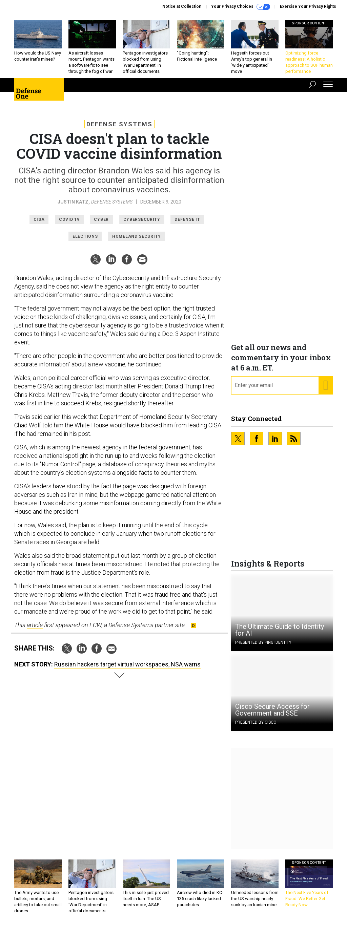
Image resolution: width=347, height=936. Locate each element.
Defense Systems (119, 129)
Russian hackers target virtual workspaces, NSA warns (127, 669)
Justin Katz (73, 207)
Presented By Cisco (256, 727)
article (35, 630)
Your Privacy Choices (240, 7)
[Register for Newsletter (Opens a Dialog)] (325, 390)
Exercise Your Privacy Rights (308, 6)
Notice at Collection (181, 6)
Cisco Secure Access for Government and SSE (272, 714)
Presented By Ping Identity (263, 647)
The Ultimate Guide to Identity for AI (279, 634)
